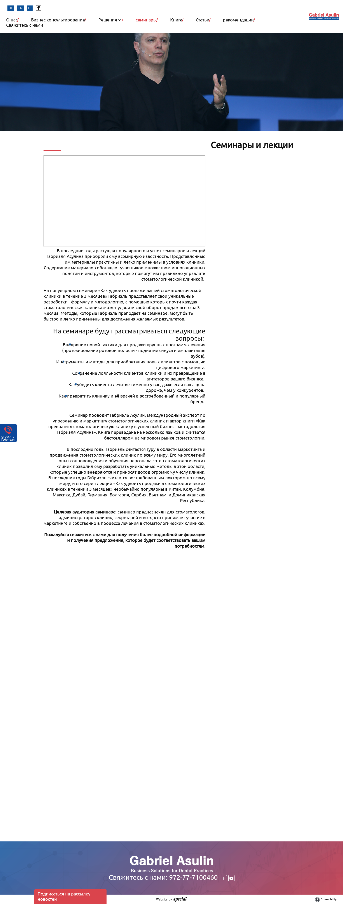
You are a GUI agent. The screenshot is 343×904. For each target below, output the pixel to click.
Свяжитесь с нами (24, 25)
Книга (176, 20)
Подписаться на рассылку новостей (64, 896)
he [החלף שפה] (11, 8)
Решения (108, 20)
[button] (156, 24)
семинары (147, 20)
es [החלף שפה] (29, 8)
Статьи (203, 20)
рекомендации (239, 20)
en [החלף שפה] (20, 8)
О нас (12, 20)
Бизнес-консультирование (58, 20)
